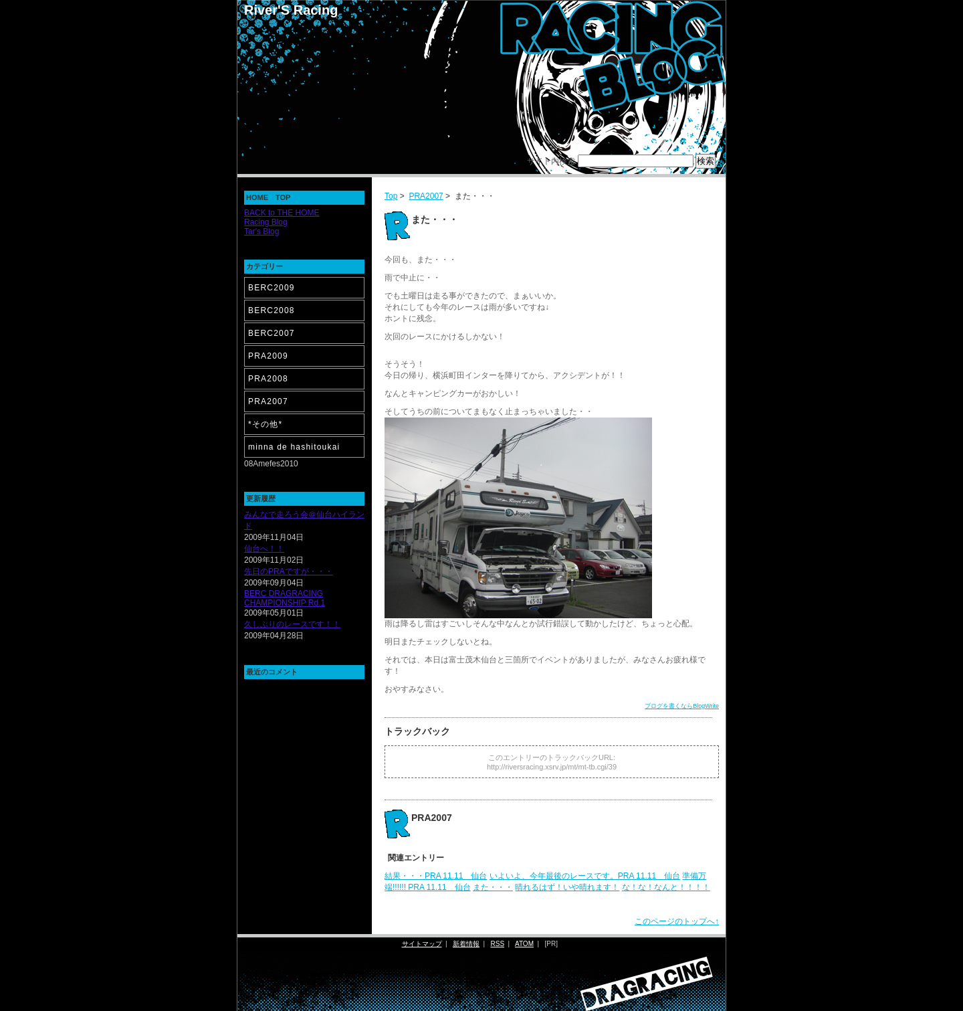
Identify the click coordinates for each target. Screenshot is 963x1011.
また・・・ (493, 887)
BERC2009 (271, 287)
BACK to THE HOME (281, 212)
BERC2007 (271, 333)
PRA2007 (426, 196)
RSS (498, 943)
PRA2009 (268, 356)
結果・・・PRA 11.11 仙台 (436, 876)
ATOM (524, 943)
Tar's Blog (261, 231)
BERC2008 (271, 310)
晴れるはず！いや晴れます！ (567, 887)
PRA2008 (268, 378)
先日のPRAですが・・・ (288, 571)
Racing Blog (266, 222)
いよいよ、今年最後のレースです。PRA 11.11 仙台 (585, 876)
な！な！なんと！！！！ (666, 887)
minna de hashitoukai (294, 447)
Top (391, 196)
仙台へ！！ (264, 548)
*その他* (265, 424)
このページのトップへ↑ (677, 921)
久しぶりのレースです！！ (292, 624)
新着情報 (466, 943)
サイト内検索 (551, 161)
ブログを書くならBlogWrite (682, 706)
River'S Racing (291, 10)
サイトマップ (422, 943)
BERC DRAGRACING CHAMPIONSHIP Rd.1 (284, 598)
